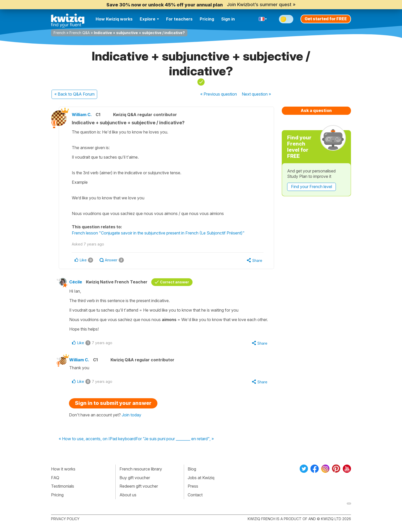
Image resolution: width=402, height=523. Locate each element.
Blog (192, 468)
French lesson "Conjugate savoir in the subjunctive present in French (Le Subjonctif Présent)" (158, 232)
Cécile (75, 281)
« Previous (218, 94)
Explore (149, 19)
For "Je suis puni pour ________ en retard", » (175, 439)
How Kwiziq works (114, 19)
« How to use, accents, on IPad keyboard (97, 439)
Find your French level (311, 186)
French (59, 32)
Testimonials (62, 486)
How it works (63, 468)
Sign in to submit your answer (113, 403)
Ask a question (316, 110)
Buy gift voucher (134, 477)
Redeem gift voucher (138, 486)
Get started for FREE (326, 18)
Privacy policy (65, 519)
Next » (256, 94)
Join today (131, 414)
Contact (195, 494)
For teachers (179, 19)
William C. (82, 114)
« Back (74, 94)
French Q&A (79, 32)
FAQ (55, 477)
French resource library (140, 468)
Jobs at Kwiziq (201, 477)
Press (193, 486)
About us (127, 494)
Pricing (207, 19)
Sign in (228, 19)
